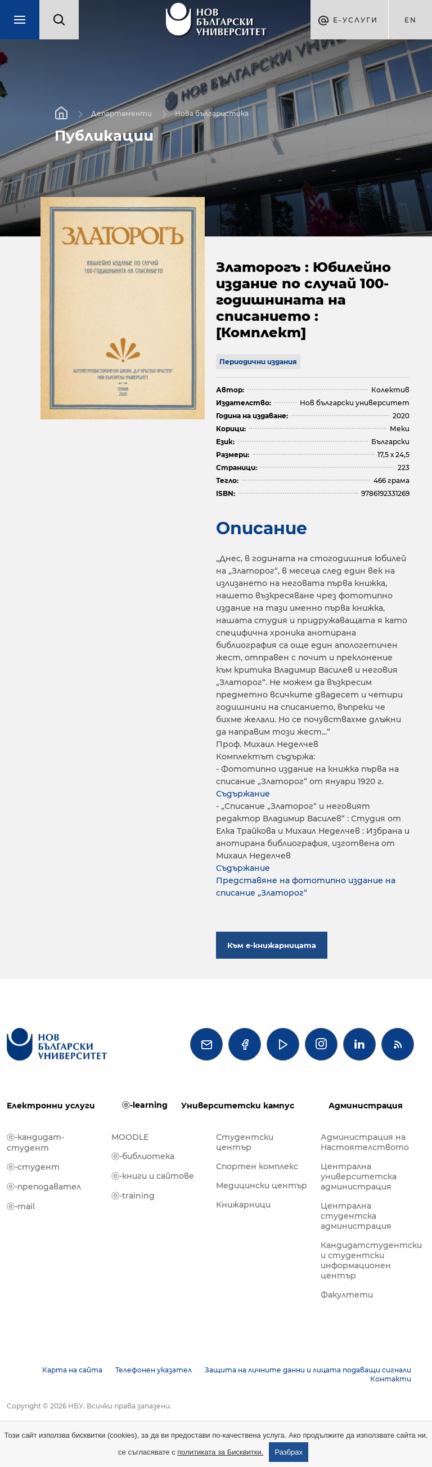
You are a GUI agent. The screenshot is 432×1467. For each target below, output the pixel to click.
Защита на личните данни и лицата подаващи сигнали (308, 1370)
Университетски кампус (237, 1106)
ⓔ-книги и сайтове (152, 1176)
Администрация (365, 1106)
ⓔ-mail (21, 1206)
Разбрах (288, 1452)
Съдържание (243, 794)
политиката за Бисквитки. (220, 1452)
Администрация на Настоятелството (365, 1142)
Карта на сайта (72, 1370)
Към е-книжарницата (271, 945)
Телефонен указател (153, 1370)
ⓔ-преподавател (44, 1187)
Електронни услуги (51, 1106)
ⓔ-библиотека (142, 1156)
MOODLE (129, 1137)
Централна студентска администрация (356, 1216)
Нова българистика (212, 113)
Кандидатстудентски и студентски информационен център (367, 1260)
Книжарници (243, 1205)
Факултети (347, 1295)
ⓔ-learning (145, 1105)
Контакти (390, 1379)
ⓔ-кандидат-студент (35, 1142)
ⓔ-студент (33, 1167)
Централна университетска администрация (359, 1176)
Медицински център (261, 1185)
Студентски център (244, 1142)
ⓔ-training (133, 1196)
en (410, 20)
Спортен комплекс (257, 1166)
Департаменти (121, 113)
